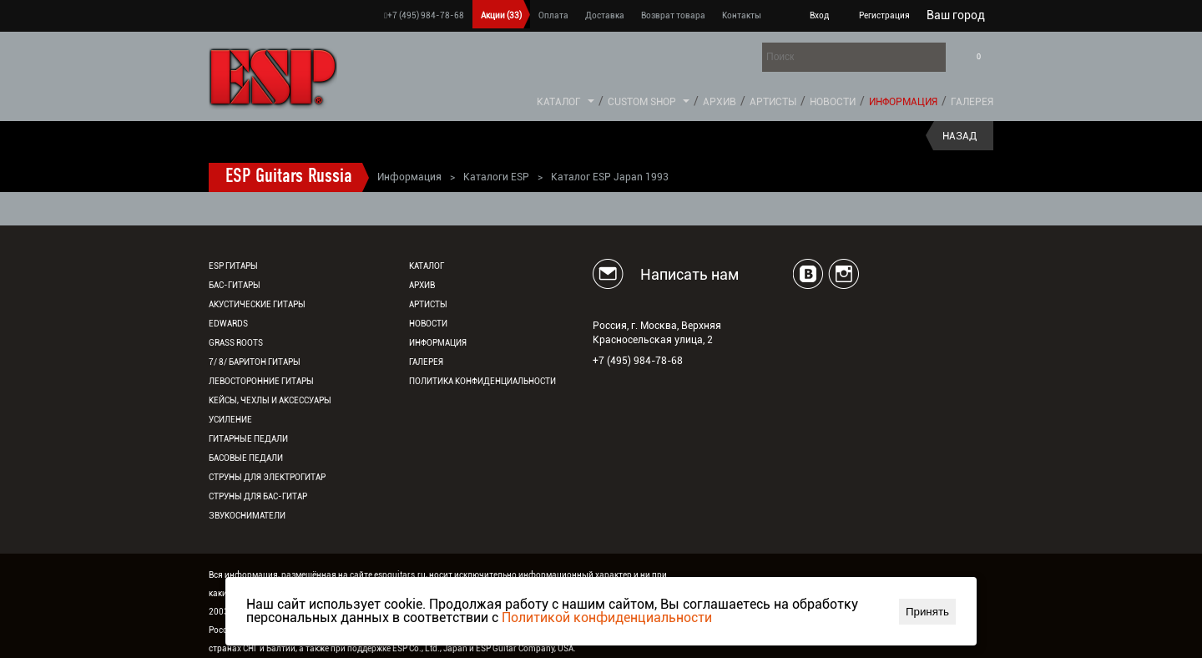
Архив (719, 102)
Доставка (604, 15)
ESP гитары (233, 266)
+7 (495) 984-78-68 (424, 15)
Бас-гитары (234, 285)
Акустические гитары (257, 304)
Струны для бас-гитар (258, 496)
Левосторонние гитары (261, 381)
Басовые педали (246, 458)
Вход (819, 15)
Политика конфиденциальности (482, 381)
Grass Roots (236, 342)
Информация (903, 102)
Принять (927, 611)
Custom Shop (642, 102)
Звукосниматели (247, 515)
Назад (959, 136)
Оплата (553, 15)
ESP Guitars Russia (288, 177)
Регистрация (884, 15)
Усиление (230, 419)
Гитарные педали (248, 438)
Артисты (773, 102)
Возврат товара (673, 15)
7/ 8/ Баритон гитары (254, 362)
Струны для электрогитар (267, 477)
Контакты (741, 15)
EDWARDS (228, 323)
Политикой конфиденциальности (607, 617)
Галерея (972, 102)
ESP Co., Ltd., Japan (429, 648)
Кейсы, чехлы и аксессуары (270, 400)
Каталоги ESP (496, 177)
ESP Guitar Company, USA (524, 648)
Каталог (559, 102)
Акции (501, 15)
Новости (833, 102)
